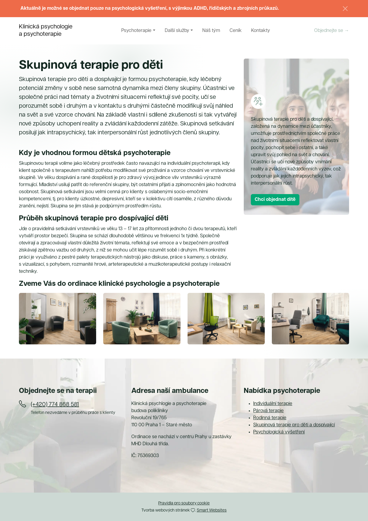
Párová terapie (268, 411)
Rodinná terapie (269, 418)
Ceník (236, 30)
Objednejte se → (331, 30)
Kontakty (260, 30)
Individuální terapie (272, 403)
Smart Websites (212, 510)
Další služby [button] (177, 30)
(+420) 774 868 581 (55, 405)
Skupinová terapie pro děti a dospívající (294, 425)
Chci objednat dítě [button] (275, 199)
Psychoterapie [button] (136, 30)
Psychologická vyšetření (279, 432)
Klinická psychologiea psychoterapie (45, 30)
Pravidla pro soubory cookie (184, 503)
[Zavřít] (345, 8)
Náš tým (211, 30)
